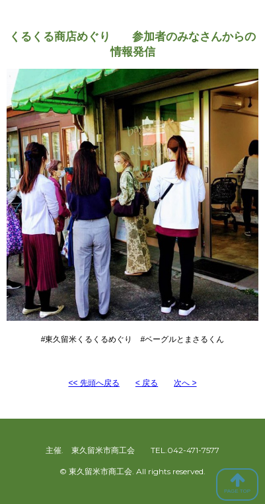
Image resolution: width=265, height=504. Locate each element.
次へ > (185, 383)
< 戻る (146, 383)
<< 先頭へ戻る (93, 383)
